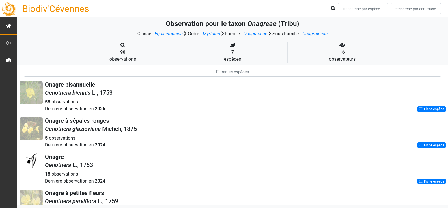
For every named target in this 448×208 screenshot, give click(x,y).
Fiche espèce (431, 109)
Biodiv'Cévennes (55, 8)
